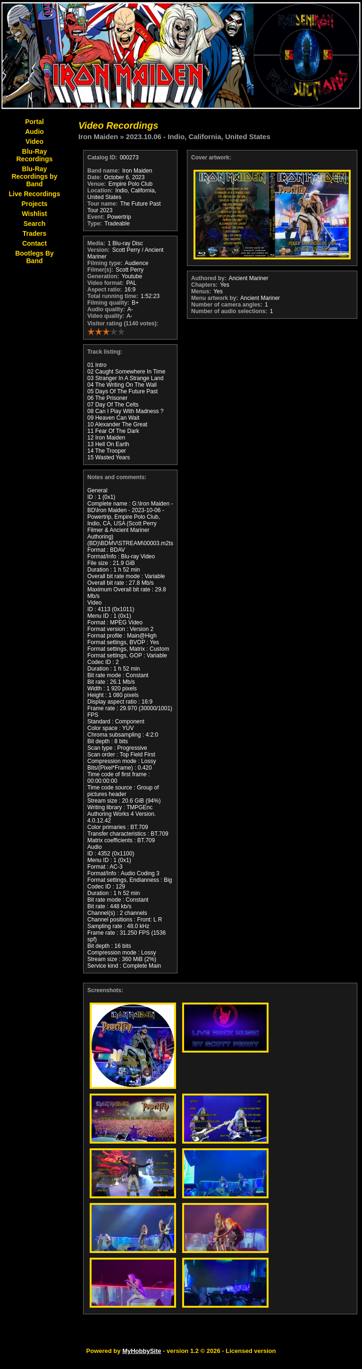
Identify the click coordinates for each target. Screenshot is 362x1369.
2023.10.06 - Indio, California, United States (198, 137)
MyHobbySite (141, 1350)
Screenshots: (105, 990)
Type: (94, 223)
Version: (98, 250)
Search (35, 223)
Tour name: (102, 203)
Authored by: (209, 278)
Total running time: (112, 296)
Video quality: (105, 316)
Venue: (96, 184)
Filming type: (105, 263)
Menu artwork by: (214, 298)
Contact (34, 243)
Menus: (201, 291)
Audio (34, 131)
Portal (34, 121)
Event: (96, 217)
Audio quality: (106, 309)
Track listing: (104, 351)
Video (34, 141)
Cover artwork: (211, 157)
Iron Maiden (98, 137)
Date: (94, 177)
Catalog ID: (102, 157)
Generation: (103, 276)
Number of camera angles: (226, 304)
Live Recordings (34, 194)
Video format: (105, 283)
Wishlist (34, 213)
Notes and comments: (116, 477)
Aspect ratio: (104, 289)
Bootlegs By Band (34, 257)
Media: (96, 243)
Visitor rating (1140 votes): (123, 323)
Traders (35, 233)
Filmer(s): (100, 269)
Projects (34, 203)
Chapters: (204, 285)
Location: (100, 190)
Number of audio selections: (229, 311)
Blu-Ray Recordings (34, 155)
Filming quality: (108, 302)
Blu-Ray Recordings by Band (34, 176)
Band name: (103, 170)
